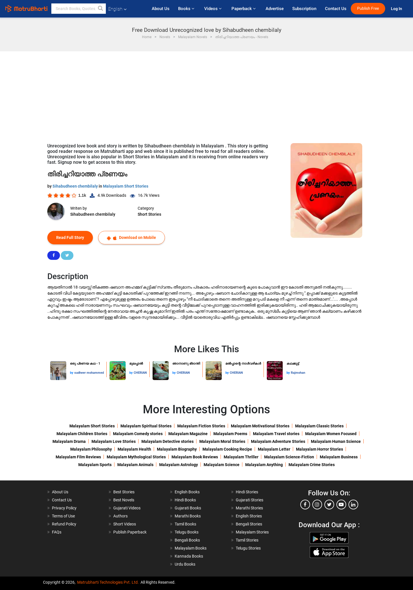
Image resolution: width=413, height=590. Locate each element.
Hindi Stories (247, 492)
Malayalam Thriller (241, 457)
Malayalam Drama (69, 441)
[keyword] (78, 8)
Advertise (275, 8)
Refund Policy (64, 524)
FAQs (56, 532)
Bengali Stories (249, 524)
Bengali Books (187, 540)
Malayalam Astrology (178, 464)
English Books (187, 492)
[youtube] (341, 504)
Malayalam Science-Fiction (289, 457)
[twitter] (329, 504)
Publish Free (368, 8)
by (72, 373)
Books (187, 8)
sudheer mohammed (89, 373)
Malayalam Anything (264, 464)
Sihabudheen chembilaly (75, 186)
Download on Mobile (131, 237)
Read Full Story (70, 237)
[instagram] (317, 504)
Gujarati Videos (127, 508)
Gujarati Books (188, 508)
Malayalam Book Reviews (195, 457)
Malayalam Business (339, 457)
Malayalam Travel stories (276, 433)
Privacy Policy (64, 508)
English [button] (117, 9)
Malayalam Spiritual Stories (146, 426)
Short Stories (149, 214)
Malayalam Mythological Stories (136, 457)
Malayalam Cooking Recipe (227, 449)
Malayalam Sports (95, 464)
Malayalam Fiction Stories (201, 426)
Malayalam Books (190, 548)
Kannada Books (189, 556)
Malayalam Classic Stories (319, 426)
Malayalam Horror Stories (319, 449)
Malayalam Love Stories (113, 441)
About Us (161, 8)
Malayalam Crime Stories (312, 464)
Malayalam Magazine (188, 433)
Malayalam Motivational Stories (260, 426)
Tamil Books (185, 524)
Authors (120, 516)
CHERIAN (140, 373)
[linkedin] (353, 504)
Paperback (244, 8)
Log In (397, 9)
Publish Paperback (130, 532)
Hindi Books (185, 500)
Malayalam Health (134, 449)
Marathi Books (188, 516)
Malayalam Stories (252, 532)
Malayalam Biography (177, 449)
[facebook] (305, 504)
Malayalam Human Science (336, 441)
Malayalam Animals (135, 464)
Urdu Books (185, 564)
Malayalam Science (221, 464)
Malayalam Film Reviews (78, 457)
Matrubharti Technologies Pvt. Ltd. (108, 582)
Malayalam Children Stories (82, 433)
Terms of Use (63, 516)
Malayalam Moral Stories (222, 441)
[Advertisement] (206, 94)
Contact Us (335, 8)
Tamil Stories (247, 540)
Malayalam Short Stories (125, 186)
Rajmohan (298, 373)
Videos (213, 8)
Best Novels (123, 500)
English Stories (249, 516)
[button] (101, 8)
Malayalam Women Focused (330, 433)
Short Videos (124, 524)
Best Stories (124, 492)
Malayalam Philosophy (91, 449)
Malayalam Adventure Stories (278, 441)
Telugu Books (186, 532)
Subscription (304, 8)
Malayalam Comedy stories (138, 433)
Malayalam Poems (230, 433)
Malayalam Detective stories (167, 441)
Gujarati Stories (249, 500)
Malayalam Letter (274, 449)
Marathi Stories (249, 508)
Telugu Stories (248, 548)
